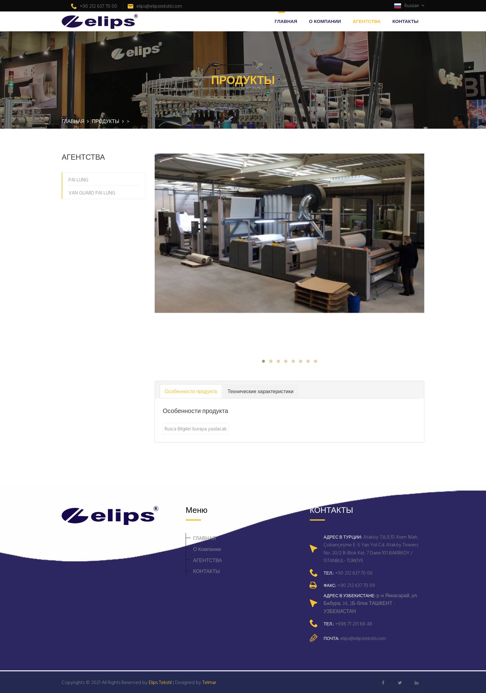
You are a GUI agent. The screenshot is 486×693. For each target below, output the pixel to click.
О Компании (325, 21)
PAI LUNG (78, 179)
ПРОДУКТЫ (106, 121)
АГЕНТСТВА (367, 21)
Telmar (209, 682)
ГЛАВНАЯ (286, 21)
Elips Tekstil (160, 682)
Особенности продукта (191, 391)
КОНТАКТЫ (405, 21)
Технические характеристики (261, 391)
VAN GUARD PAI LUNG (91, 192)
